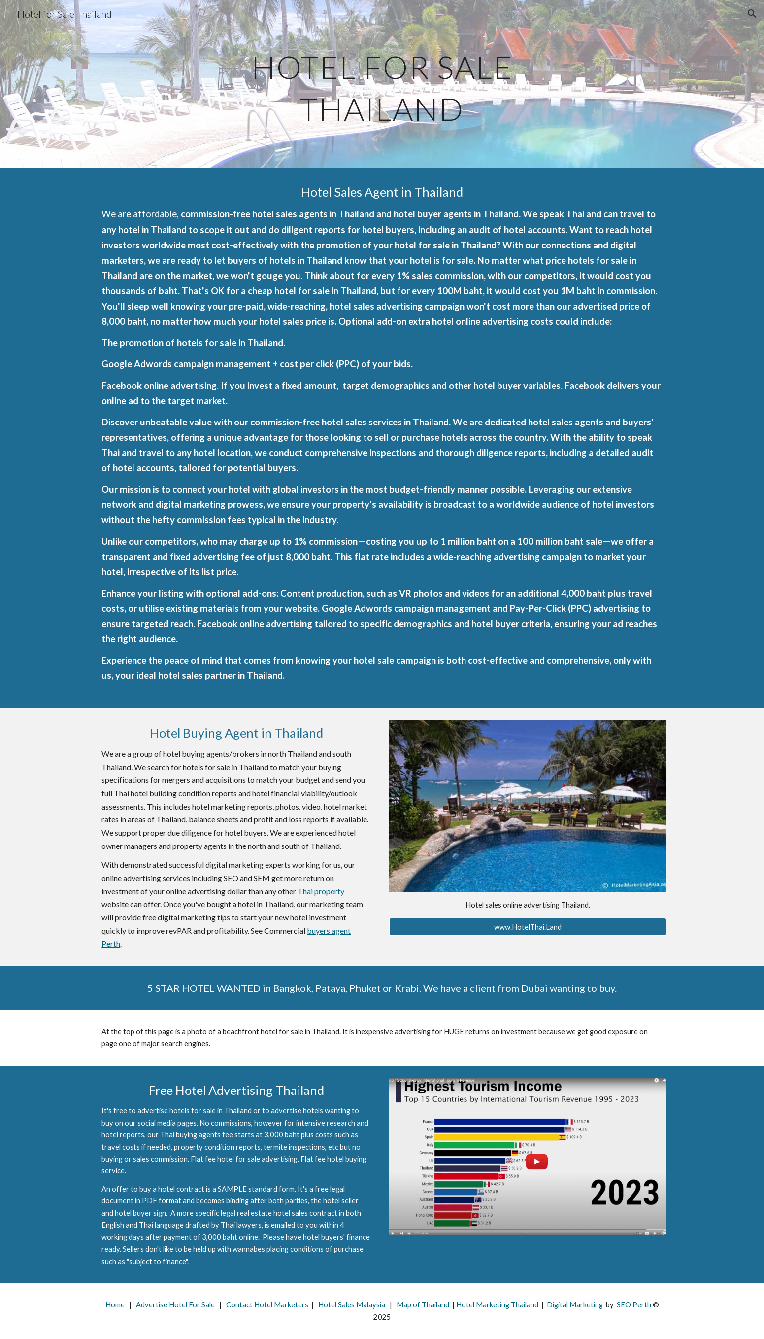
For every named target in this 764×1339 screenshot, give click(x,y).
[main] (382, 84)
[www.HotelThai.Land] (527, 927)
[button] (752, 14)
